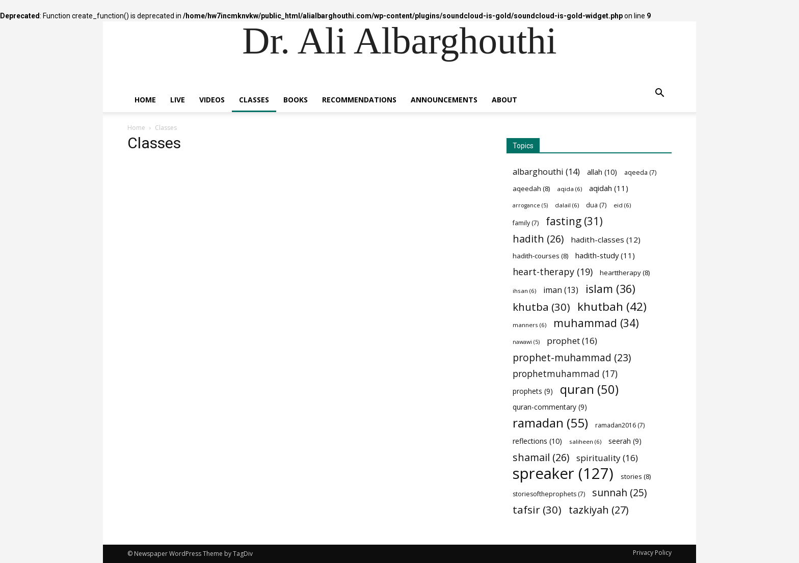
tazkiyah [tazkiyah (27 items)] (599, 509)
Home (145, 99)
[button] (659, 94)
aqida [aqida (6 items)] (569, 189)
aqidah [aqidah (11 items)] (608, 188)
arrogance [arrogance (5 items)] (530, 205)
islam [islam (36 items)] (610, 288)
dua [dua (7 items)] (596, 205)
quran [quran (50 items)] (589, 389)
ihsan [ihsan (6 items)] (524, 290)
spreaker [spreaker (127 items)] (563, 473)
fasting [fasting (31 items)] (574, 221)
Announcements (444, 99)
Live (177, 99)
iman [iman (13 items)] (560, 290)
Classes (254, 99)
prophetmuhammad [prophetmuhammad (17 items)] (565, 373)
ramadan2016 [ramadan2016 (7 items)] (620, 425)
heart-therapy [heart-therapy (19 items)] (553, 271)
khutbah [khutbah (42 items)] (612, 306)
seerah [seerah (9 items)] (625, 441)
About (504, 99)
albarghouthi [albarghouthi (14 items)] (546, 172)
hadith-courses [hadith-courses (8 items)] (540, 255)
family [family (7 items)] (526, 223)
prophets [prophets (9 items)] (533, 391)
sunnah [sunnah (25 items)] (619, 492)
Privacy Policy (652, 552)
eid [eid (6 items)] (622, 205)
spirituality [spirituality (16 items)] (607, 457)
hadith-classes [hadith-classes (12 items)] (606, 239)
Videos (212, 99)
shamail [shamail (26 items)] (541, 457)
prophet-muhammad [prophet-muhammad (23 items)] (572, 358)
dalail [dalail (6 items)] (567, 205)
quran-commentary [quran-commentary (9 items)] (550, 407)
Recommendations (359, 99)
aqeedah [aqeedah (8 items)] (531, 188)
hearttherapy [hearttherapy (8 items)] (625, 272)
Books (295, 99)
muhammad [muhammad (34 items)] (596, 322)
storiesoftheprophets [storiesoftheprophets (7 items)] (549, 494)
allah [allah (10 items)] (602, 172)
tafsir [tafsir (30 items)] (537, 509)
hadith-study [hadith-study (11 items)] (605, 255)
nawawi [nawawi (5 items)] (526, 341)
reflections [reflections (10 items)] (537, 441)
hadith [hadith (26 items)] (538, 238)
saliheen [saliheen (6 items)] (585, 441)
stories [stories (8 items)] (636, 476)
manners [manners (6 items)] (529, 325)
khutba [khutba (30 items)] (541, 307)
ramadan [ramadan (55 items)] (550, 422)
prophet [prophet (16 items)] (572, 340)
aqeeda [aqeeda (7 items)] (640, 172)
